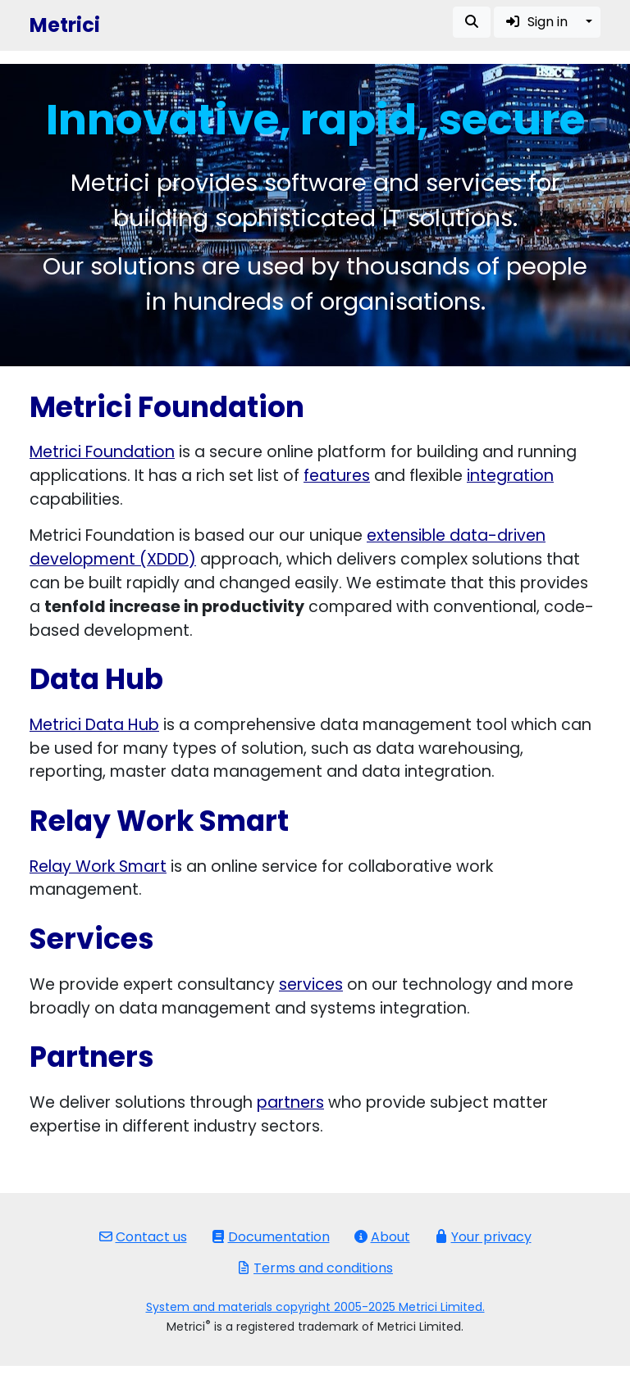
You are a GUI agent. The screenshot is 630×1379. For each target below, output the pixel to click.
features (337, 476)
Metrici (65, 25)
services (311, 984)
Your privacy (483, 1236)
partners (290, 1102)
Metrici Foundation (102, 452)
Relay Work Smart (159, 821)
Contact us (143, 1236)
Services (92, 939)
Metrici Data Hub (94, 725)
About (382, 1236)
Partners (92, 1057)
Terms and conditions (315, 1268)
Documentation (271, 1236)
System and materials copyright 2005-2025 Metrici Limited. (315, 1307)
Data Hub (96, 679)
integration (510, 476)
